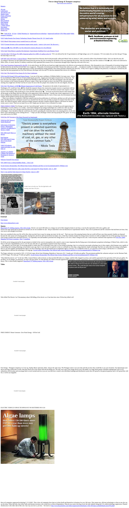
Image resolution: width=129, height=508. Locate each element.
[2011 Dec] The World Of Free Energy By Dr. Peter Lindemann (19, 73)
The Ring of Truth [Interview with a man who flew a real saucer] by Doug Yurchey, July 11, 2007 (29, 169)
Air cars (3, 9)
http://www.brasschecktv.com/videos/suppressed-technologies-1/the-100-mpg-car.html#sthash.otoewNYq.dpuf (83, 505)
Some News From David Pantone (8, 140)
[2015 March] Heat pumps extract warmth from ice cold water (18, 41)
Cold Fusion (4, 11)
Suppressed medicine (53, 33)
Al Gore (14, 33)
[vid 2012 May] (26, 54)
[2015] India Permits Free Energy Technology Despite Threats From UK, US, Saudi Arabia (27, 38)
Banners (3, 6)
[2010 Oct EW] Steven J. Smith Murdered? (8, 121)
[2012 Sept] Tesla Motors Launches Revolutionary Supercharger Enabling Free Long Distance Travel (30, 51)
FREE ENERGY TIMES (8, 106)
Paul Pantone (4, 22)
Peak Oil (7, 33)
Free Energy (10, 159)
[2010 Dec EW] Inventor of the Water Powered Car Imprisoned (19, 117)
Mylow (3, 19)
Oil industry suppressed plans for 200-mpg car (8, 147)
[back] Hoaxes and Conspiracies (64, 3)
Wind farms (4, 17)
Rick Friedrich (5, 20)
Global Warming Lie (23, 33)
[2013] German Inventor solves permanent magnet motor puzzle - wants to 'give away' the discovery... (30, 44)
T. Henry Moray (5, 25)
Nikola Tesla (4, 24)
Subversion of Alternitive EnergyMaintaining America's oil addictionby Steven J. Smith (8, 127)
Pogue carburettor (6, 16)
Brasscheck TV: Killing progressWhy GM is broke (16, 228)
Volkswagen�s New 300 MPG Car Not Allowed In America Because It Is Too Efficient (26, 48)
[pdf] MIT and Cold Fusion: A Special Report (14, 58)
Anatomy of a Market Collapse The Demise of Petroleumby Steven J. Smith (8, 154)
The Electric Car (5, 12)
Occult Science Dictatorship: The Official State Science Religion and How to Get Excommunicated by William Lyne (34, 165)
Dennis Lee (4, 30)
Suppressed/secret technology (38, 33)
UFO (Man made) (65, 33)
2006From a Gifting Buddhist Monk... (17, 162)
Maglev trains (5, 14)
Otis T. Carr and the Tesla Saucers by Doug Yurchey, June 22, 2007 (20, 172)
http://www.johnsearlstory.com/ (10, 223)
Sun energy (4, 27)
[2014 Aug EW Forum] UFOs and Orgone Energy (15, 76)
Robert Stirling (5, 28)
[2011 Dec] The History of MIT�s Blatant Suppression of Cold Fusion (21, 86)
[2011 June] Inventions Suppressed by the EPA (14, 65)
